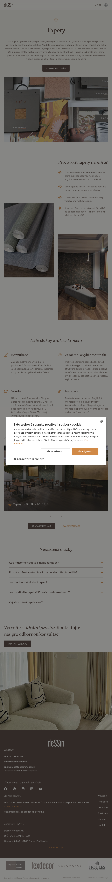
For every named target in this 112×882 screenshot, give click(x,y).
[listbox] (101, 421)
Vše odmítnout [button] (55, 451)
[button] (29, 459)
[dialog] (56, 441)
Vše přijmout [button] (85, 451)
